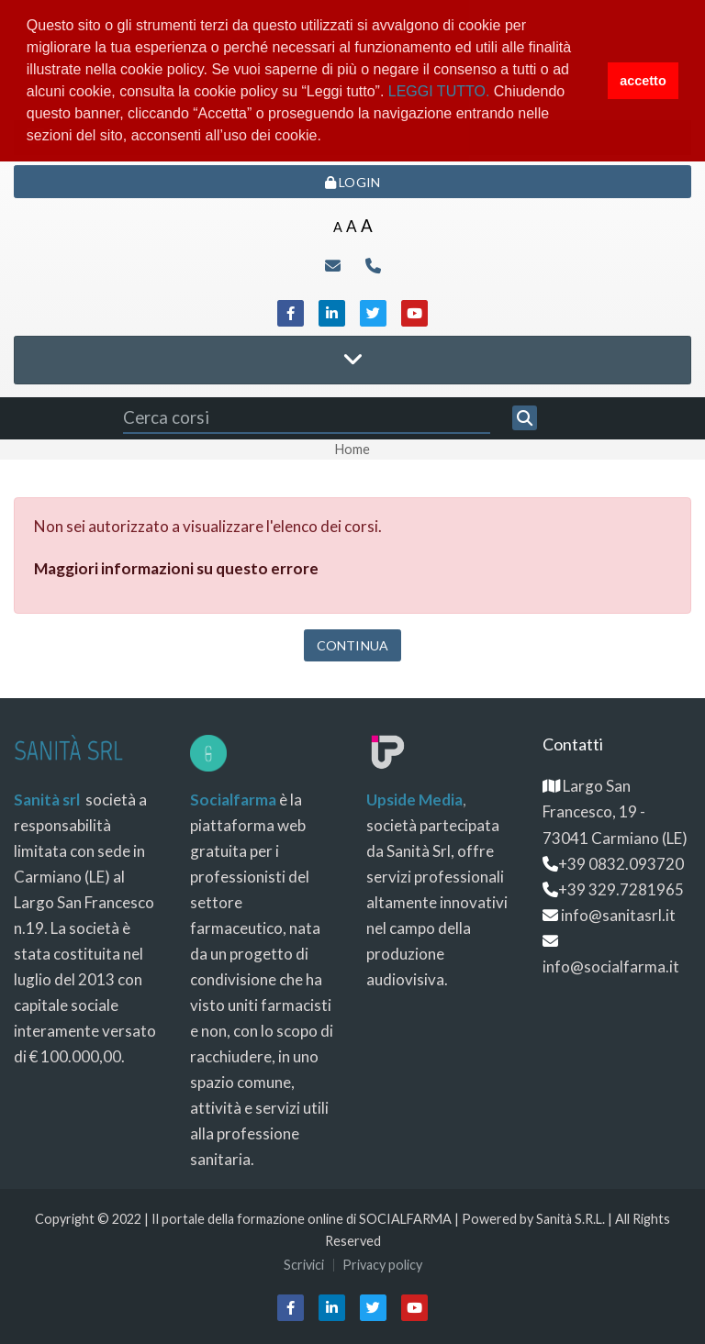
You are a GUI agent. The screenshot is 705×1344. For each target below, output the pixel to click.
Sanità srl (47, 799)
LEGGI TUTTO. (439, 91)
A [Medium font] (351, 226)
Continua (352, 645)
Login (352, 182)
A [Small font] (337, 227)
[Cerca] (524, 417)
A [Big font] (367, 226)
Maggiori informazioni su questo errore (176, 568)
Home (352, 449)
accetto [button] (643, 80)
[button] (327, 137)
